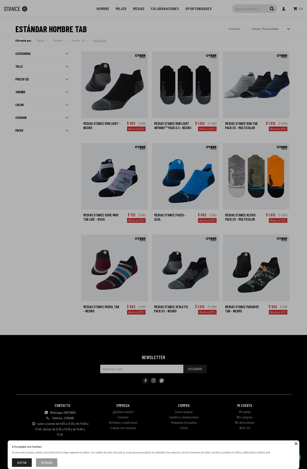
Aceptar (21, 463)
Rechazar (46, 463)
